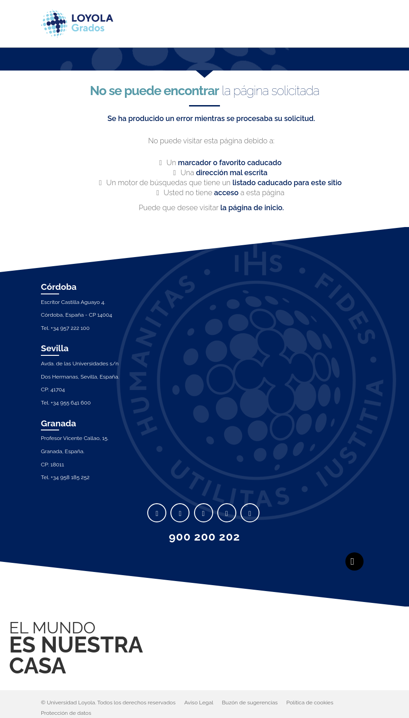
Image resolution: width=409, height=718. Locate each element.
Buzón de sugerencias (250, 702)
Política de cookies (309, 702)
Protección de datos (66, 713)
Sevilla (55, 348)
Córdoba (59, 287)
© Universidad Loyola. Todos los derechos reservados (108, 702)
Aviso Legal (198, 702)
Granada (58, 423)
